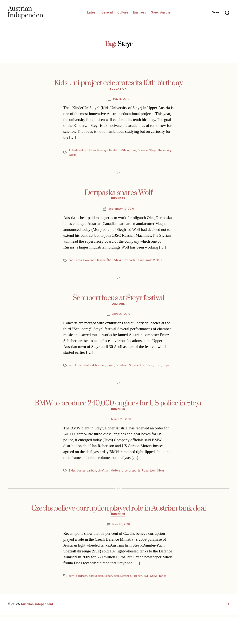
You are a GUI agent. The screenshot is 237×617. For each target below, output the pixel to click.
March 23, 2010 (121, 421)
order (126, 472)
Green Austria (161, 13)
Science (144, 151)
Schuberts (138, 367)
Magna (101, 261)
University (75, 155)
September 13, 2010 (121, 210)
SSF (147, 578)
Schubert (123, 367)
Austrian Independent (37, 606)
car (71, 261)
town (160, 367)
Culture (122, 13)
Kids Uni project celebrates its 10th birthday (118, 83)
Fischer (139, 578)
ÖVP (110, 261)
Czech (109, 578)
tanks (164, 578)
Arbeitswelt (76, 151)
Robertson (149, 472)
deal (117, 578)
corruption (96, 578)
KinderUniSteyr (120, 151)
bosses (81, 472)
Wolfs (158, 261)
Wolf (149, 261)
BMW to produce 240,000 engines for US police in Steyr (118, 404)
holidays (103, 151)
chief (100, 472)
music (111, 367)
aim (71, 367)
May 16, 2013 (121, 100)
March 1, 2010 (121, 526)
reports (136, 472)
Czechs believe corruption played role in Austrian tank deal (118, 510)
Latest (92, 13)
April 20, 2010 (121, 315)
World (87, 155)
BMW (72, 472)
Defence (127, 578)
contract (81, 578)
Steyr (155, 151)
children (91, 151)
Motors (116, 472)
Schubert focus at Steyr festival (118, 298)
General (107, 13)
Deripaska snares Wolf (119, 193)
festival (89, 367)
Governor (90, 261)
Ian (108, 472)
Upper (169, 367)
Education (118, 89)
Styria (141, 261)
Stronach (129, 261)
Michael (101, 367)
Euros (78, 261)
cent (72, 578)
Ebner (79, 367)
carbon (91, 472)
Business (139, 13)
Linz (135, 151)
